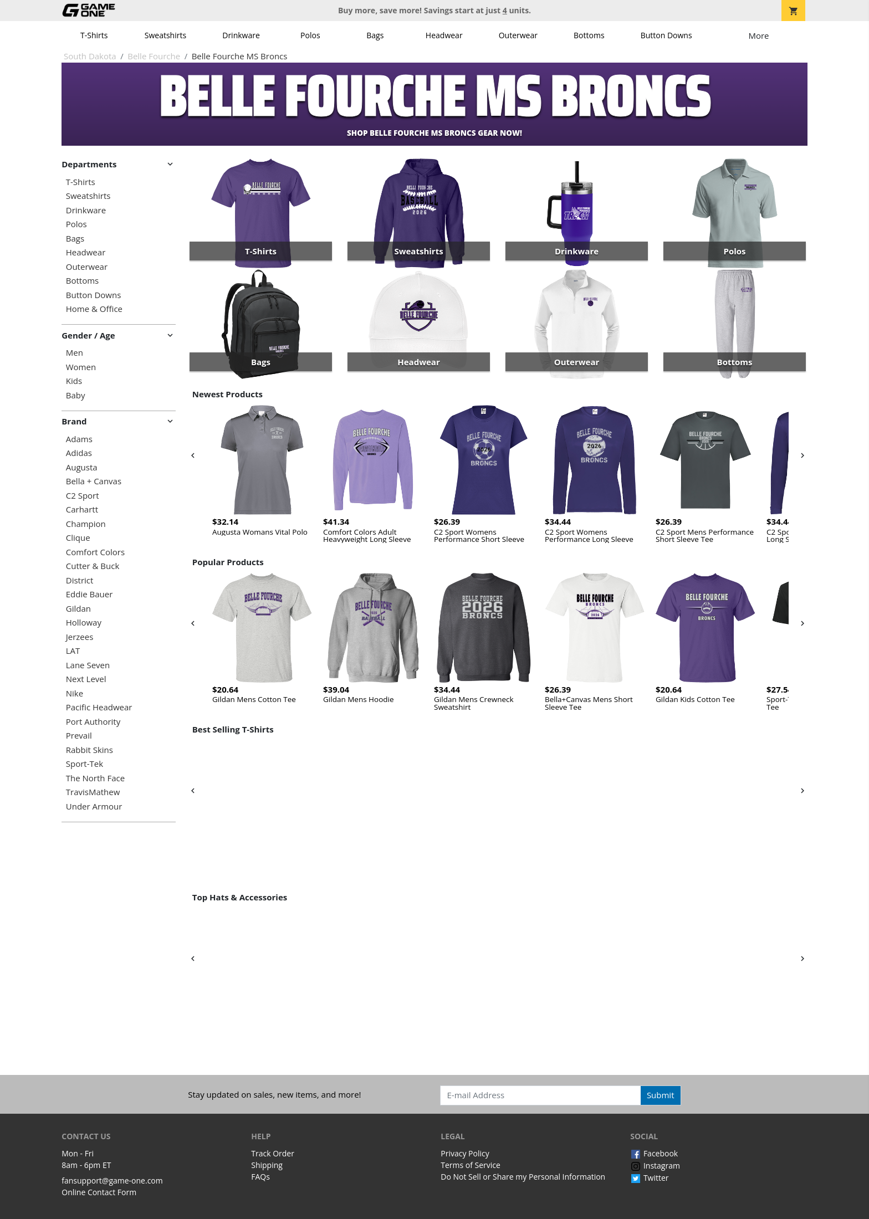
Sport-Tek (84, 764)
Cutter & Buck (93, 566)
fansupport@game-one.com (112, 1180)
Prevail (79, 735)
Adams (79, 439)
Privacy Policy (465, 1153)
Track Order (272, 1153)
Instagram (655, 1165)
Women (81, 367)
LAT (73, 650)
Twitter (649, 1177)
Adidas (79, 453)
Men (74, 352)
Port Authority (93, 721)
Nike (74, 693)
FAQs (260, 1176)
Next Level (86, 679)
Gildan (78, 608)
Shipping (267, 1165)
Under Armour (94, 806)
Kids (74, 381)
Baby (75, 395)
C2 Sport (82, 495)
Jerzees (80, 637)
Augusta (82, 467)
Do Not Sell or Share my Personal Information (523, 1176)
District (80, 580)
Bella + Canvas (93, 481)
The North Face (95, 778)
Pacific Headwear (99, 707)
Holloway (83, 622)
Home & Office (94, 309)
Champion (86, 524)
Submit (660, 1094)
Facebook (654, 1153)
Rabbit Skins (89, 750)
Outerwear (518, 35)
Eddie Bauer (89, 594)
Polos (310, 35)
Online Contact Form (99, 1192)
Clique (78, 537)
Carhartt (82, 509)
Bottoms (589, 35)
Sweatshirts (165, 35)
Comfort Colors (95, 552)
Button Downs (666, 35)
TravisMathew (93, 792)
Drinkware (241, 35)
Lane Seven (88, 665)
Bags (375, 35)
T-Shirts (94, 35)
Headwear (444, 35)
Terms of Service (470, 1165)
